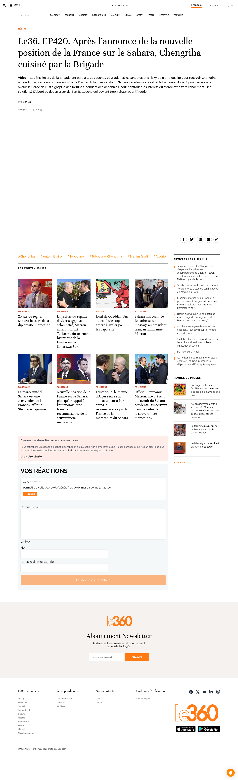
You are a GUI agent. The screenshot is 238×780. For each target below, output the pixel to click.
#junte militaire (51, 277)
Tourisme (178, 36)
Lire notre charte (31, 477)
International (99, 36)
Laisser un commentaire (93, 601)
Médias (128, 36)
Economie (69, 36)
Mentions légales (142, 719)
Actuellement (24, 36)
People (150, 36)
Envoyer (137, 678)
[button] (231, 773)
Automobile (23, 742)
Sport (140, 36)
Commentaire (30, 528)
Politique (55, 36)
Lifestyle (164, 36)
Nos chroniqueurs (26, 754)
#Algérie (160, 277)
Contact (99, 723)
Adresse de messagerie (37, 582)
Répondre (30, 515)
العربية (230, 5)
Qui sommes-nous (65, 719)
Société (83, 36)
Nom (24, 568)
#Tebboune (76, 277)
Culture (115, 36)
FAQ (98, 719)
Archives (61, 727)
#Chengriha (26, 277)
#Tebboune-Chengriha (106, 277)
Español (214, 5)
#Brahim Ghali (138, 277)
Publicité (61, 723)
